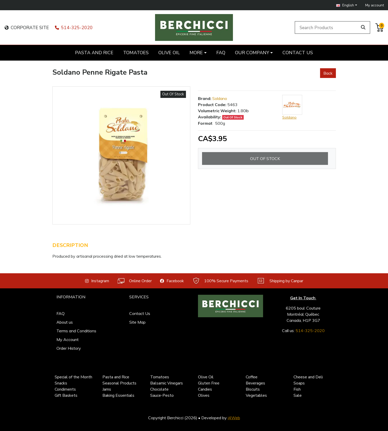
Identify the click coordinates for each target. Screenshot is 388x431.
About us (64, 322)
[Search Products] (327, 27)
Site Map (137, 322)
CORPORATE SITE (27, 28)
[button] (346, 5)
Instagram (97, 281)
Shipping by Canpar (279, 281)
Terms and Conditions (76, 330)
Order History (68, 348)
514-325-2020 (74, 28)
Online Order (134, 281)
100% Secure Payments (220, 281)
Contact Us (139, 313)
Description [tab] (70, 245)
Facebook (172, 281)
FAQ (60, 313)
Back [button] (328, 73)
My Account (67, 339)
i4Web (234, 417)
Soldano (219, 98)
